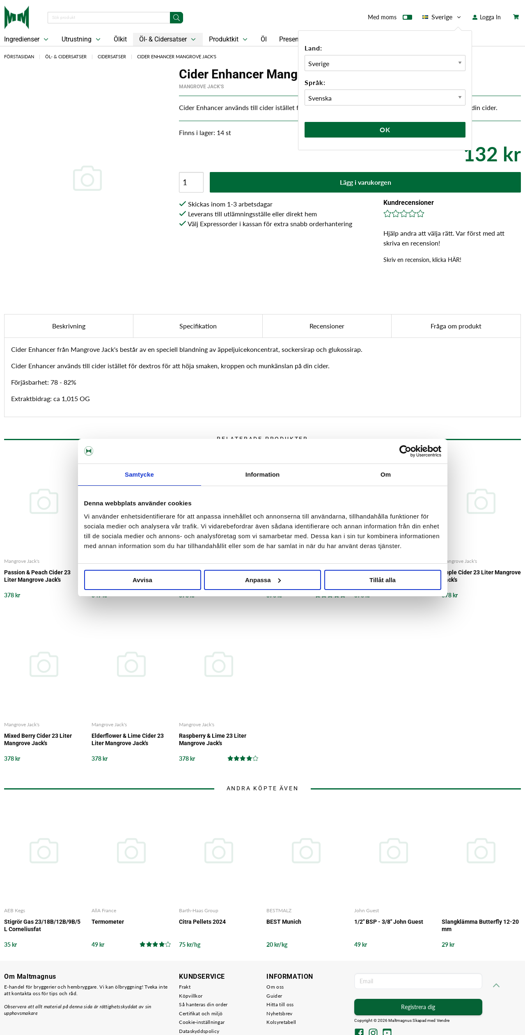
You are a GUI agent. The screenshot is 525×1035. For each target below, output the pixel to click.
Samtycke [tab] (139, 474)
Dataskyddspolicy (199, 1031)
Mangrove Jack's (201, 87)
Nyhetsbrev (279, 1013)
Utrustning (82, 39)
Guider (274, 996)
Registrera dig (418, 1006)
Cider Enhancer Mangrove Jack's (176, 56)
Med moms (390, 19)
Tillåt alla (382, 579)
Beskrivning (68, 326)
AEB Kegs (14, 910)
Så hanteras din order (203, 1004)
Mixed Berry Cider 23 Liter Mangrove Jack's (38, 739)
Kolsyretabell (281, 1022)
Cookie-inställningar (202, 1022)
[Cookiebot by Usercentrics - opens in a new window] (405, 451)
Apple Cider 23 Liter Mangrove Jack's (481, 576)
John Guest (366, 910)
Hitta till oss (279, 1004)
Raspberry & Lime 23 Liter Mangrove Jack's (212, 739)
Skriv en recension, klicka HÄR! (422, 259)
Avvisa (142, 579)
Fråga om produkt (456, 326)
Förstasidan (19, 56)
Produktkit (229, 39)
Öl (264, 39)
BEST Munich (283, 921)
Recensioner (326, 326)
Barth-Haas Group (198, 910)
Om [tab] (386, 474)
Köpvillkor (190, 996)
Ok (385, 129)
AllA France (104, 910)
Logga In (486, 17)
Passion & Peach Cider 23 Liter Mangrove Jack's (37, 576)
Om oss (275, 987)
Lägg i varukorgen (365, 182)
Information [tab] (262, 474)
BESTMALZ (278, 910)
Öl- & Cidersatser (168, 39)
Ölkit (120, 39)
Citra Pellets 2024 (202, 921)
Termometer (108, 921)
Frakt (184, 987)
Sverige (442, 17)
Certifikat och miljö (200, 1013)
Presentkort (295, 39)
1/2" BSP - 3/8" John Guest (388, 921)
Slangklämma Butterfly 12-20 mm (480, 925)
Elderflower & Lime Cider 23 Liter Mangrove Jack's (128, 739)
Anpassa (263, 579)
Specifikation (198, 326)
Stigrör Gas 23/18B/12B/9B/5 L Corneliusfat (42, 925)
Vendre (443, 1020)
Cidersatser (112, 56)
